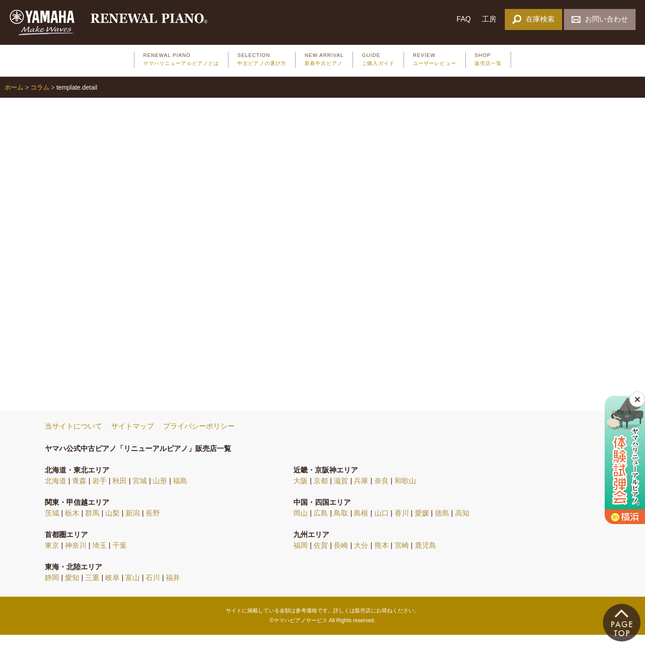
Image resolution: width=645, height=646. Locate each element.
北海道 (55, 491)
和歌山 (405, 491)
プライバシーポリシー (199, 437)
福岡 (300, 556)
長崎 (341, 556)
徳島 (442, 524)
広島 (321, 524)
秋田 (119, 491)
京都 (321, 491)
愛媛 (422, 524)
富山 (132, 588)
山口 (381, 524)
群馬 (92, 524)
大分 (361, 556)
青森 (79, 491)
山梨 (112, 524)
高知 (462, 524)
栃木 (72, 524)
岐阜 (112, 588)
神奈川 (75, 556)
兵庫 (361, 491)
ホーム (13, 98)
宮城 (140, 491)
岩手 (99, 491)
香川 (402, 524)
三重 (92, 588)
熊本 (381, 556)
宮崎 (402, 556)
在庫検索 (533, 19)
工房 (489, 19)
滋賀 (341, 491)
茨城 (52, 524)
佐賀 (321, 556)
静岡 (52, 588)
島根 (361, 524)
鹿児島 (425, 556)
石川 (153, 588)
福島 (180, 491)
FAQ (463, 19)
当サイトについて (73, 437)
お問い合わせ (600, 19)
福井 (173, 588)
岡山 (300, 524)
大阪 (300, 491)
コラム (39, 98)
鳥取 (341, 524)
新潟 (132, 524)
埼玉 (99, 556)
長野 (153, 524)
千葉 (119, 556)
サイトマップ (132, 437)
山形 (160, 491)
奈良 (381, 491)
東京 (52, 556)
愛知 (72, 588)
